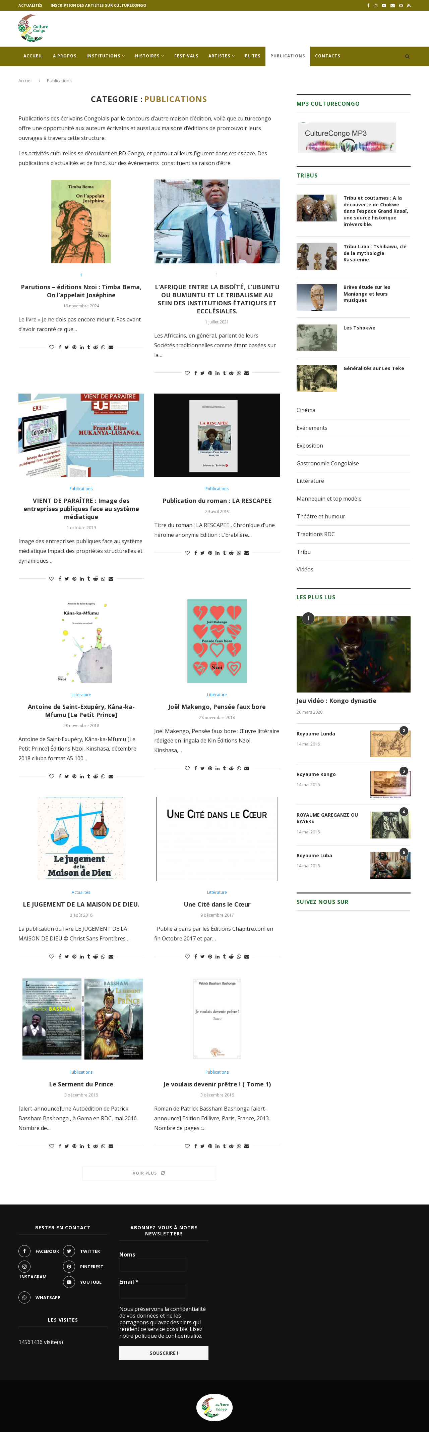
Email (128, 1281)
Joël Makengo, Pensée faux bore (217, 707)
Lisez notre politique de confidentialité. (160, 1332)
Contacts (327, 56)
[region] (347, 137)
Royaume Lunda (316, 733)
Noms (127, 1254)
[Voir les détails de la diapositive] (347, 137)
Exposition (310, 445)
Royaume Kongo (316, 774)
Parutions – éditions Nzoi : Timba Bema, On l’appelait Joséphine (81, 291)
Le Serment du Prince (81, 1084)
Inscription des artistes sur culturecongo (98, 5)
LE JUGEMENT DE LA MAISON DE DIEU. (81, 904)
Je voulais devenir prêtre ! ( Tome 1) (217, 1084)
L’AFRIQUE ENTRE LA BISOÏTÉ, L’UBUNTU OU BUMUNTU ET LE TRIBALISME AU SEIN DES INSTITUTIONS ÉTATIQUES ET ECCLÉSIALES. (217, 299)
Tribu (304, 552)
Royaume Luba (314, 855)
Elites (252, 56)
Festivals (186, 56)
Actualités (30, 5)
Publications (287, 56)
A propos (64, 56)
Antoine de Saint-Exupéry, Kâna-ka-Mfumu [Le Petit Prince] (81, 711)
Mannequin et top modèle (329, 498)
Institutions (103, 56)
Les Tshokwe (359, 327)
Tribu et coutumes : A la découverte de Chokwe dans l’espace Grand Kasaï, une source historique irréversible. (376, 211)
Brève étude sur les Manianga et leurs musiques (367, 293)
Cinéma (306, 410)
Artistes (219, 56)
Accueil (33, 56)
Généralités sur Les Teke (374, 368)
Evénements (312, 427)
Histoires (147, 56)
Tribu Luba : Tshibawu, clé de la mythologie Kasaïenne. (375, 253)
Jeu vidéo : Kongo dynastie (336, 701)
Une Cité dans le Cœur (217, 904)
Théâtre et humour (321, 516)
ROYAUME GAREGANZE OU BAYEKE (327, 818)
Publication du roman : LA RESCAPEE (217, 501)
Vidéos (305, 569)
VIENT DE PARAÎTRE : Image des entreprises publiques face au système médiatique (81, 509)
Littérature (81, 695)
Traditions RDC (316, 534)
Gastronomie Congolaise (328, 463)
